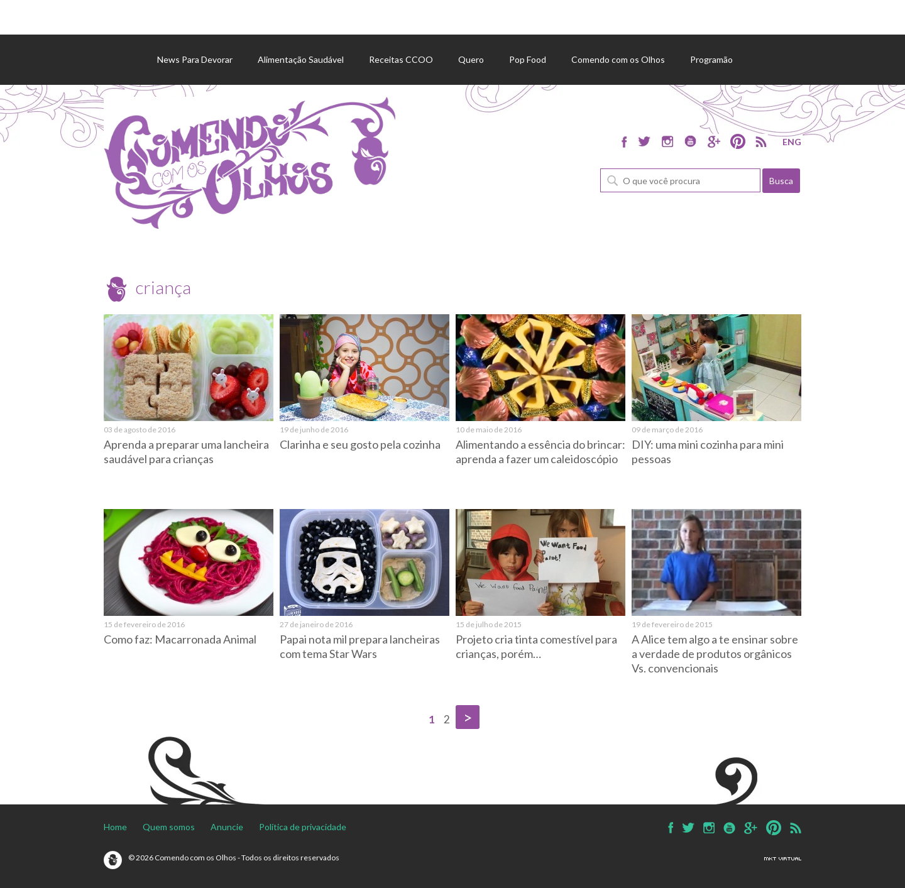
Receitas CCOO (401, 59)
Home (115, 826)
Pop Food (527, 59)
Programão (711, 59)
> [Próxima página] (467, 717)
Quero (471, 59)
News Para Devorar (195, 59)
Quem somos (169, 826)
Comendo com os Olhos (618, 59)
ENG (791, 141)
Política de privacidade (302, 826)
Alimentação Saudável (301, 59)
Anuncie (227, 826)
